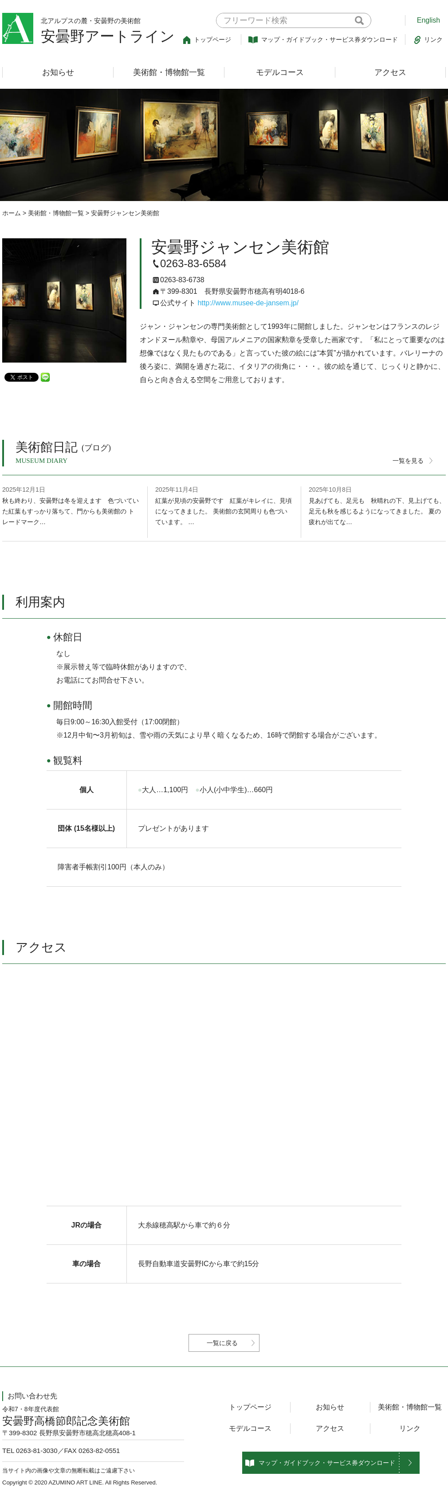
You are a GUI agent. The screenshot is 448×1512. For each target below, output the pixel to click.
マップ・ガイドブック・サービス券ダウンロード (323, 39)
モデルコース (280, 72)
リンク (428, 40)
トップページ (207, 40)
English (428, 20)
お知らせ (58, 72)
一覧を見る (408, 460)
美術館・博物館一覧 (169, 72)
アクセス (390, 72)
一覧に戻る (222, 1342)
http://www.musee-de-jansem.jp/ (248, 303)
